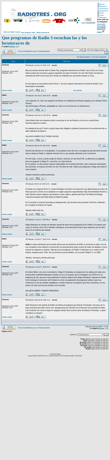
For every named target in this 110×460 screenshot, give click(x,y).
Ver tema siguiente (99, 57)
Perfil (100, 13)
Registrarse (102, 11)
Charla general (44, 51)
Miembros (102, 6)
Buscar (101, 4)
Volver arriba (7, 90)
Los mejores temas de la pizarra (101, 30)
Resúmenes (102, 8)
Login (100, 15)
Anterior (12, 46)
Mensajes (102, 17)
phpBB (58, 354)
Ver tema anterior (83, 57)
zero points (77, 90)
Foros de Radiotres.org (27, 51)
